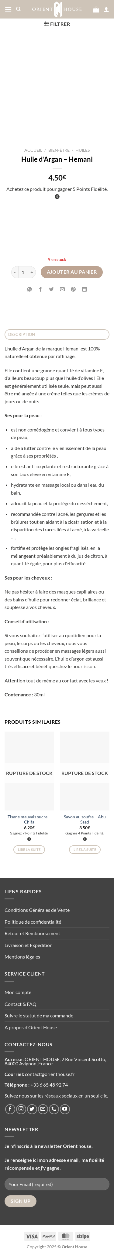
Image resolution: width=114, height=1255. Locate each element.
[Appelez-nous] (54, 1109)
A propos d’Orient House (31, 1027)
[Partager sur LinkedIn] (84, 290)
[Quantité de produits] (23, 272)
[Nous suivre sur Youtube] (65, 1109)
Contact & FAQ (20, 1004)
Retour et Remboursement (32, 933)
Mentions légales (22, 956)
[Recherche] (18, 9)
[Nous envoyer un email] (43, 1109)
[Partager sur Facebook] (41, 290)
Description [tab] (21, 334)
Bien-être (59, 150)
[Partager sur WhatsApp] (30, 290)
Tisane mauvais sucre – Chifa (29, 819)
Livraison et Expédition (29, 945)
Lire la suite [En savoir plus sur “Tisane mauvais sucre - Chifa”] (29, 849)
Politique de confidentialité (33, 922)
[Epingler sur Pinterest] (73, 290)
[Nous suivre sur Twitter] (32, 1109)
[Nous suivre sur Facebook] (10, 1109)
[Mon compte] (106, 9)
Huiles (82, 150)
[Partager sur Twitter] (52, 290)
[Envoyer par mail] (62, 290)
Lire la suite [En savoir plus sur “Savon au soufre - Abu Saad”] (85, 849)
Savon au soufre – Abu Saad (85, 819)
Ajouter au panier (72, 272)
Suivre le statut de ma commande (39, 1015)
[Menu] (8, 9)
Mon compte (18, 992)
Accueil (33, 150)
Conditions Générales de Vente (37, 910)
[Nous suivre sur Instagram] (21, 1109)
